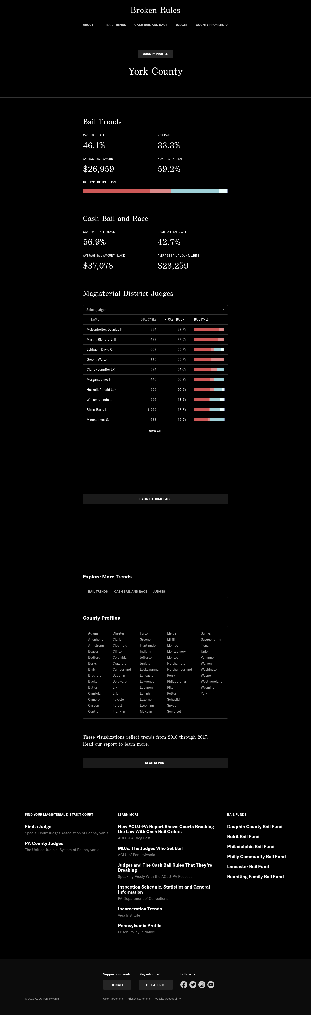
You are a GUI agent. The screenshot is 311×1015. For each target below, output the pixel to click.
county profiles (210, 24)
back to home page (156, 499)
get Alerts (156, 985)
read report (155, 763)
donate (117, 985)
